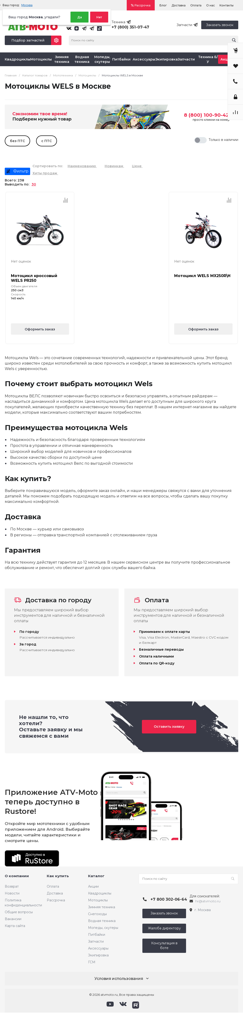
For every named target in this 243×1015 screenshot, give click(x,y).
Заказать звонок (220, 25)
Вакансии (13, 919)
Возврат (12, 886)
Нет (99, 17)
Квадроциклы (99, 893)
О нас (210, 5)
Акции (93, 886)
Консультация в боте (164, 945)
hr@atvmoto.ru (207, 901)
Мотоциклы (98, 900)
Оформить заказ (40, 329)
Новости (12, 893)
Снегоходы (97, 914)
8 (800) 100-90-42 (206, 115)
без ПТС (17, 141)
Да (79, 17)
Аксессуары (98, 948)
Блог (163, 5)
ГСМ (91, 962)
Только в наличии (223, 140)
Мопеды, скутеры (103, 928)
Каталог (96, 876)
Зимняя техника (101, 907)
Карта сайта (15, 926)
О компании (17, 876)
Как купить (58, 876)
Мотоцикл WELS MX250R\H (202, 275)
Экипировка (98, 955)
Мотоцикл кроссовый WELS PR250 (34, 278)
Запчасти (96, 941)
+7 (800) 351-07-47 (130, 27)
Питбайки (96, 934)
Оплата (195, 5)
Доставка (179, 5)
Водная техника (102, 921)
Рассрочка (142, 5)
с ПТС (46, 141)
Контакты (227, 5)
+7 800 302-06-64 (168, 899)
